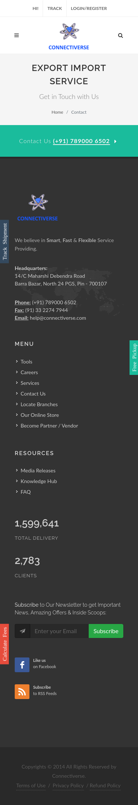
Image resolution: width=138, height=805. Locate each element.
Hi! (36, 8)
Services (30, 383)
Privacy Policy (68, 785)
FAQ (26, 492)
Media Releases (38, 470)
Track (54, 8)
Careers (29, 372)
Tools (26, 361)
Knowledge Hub (39, 481)
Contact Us (33, 393)
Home (57, 112)
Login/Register (89, 8)
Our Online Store (40, 415)
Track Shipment (4, 241)
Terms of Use (31, 785)
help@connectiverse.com (58, 318)
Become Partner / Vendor (49, 425)
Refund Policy (105, 785)
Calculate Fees (4, 644)
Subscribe (105, 630)
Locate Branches (39, 404)
